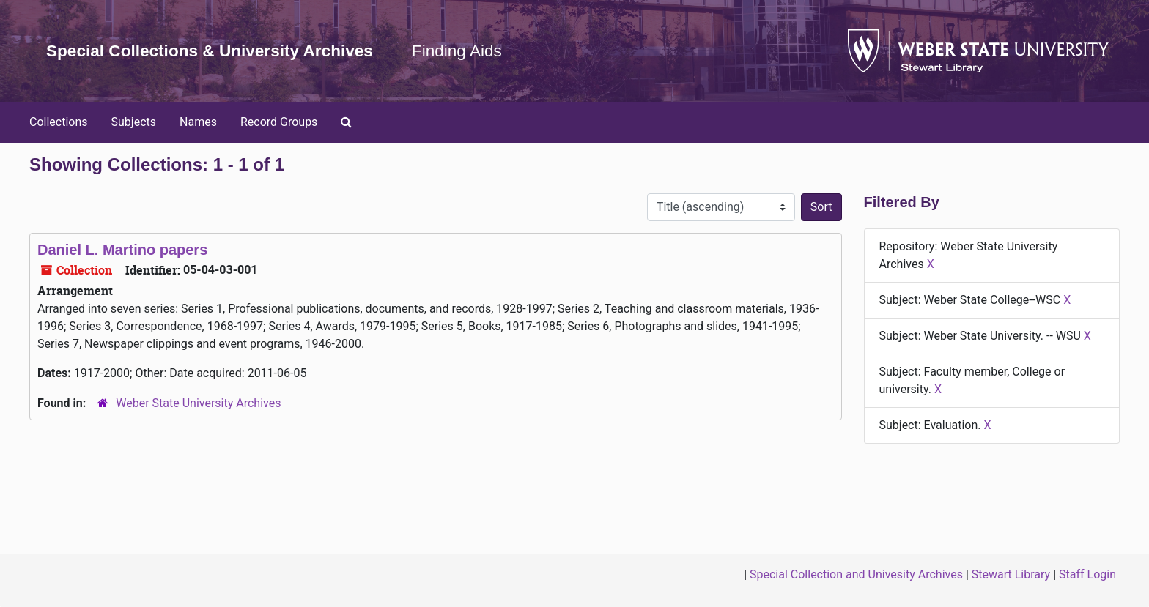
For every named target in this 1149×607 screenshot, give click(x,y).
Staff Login (1087, 574)
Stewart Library (1011, 574)
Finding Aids (112, 81)
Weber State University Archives (198, 425)
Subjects (133, 145)
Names (198, 145)
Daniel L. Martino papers (122, 272)
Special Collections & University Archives (220, 42)
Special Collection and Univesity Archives (856, 574)
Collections (58, 145)
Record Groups (278, 145)
